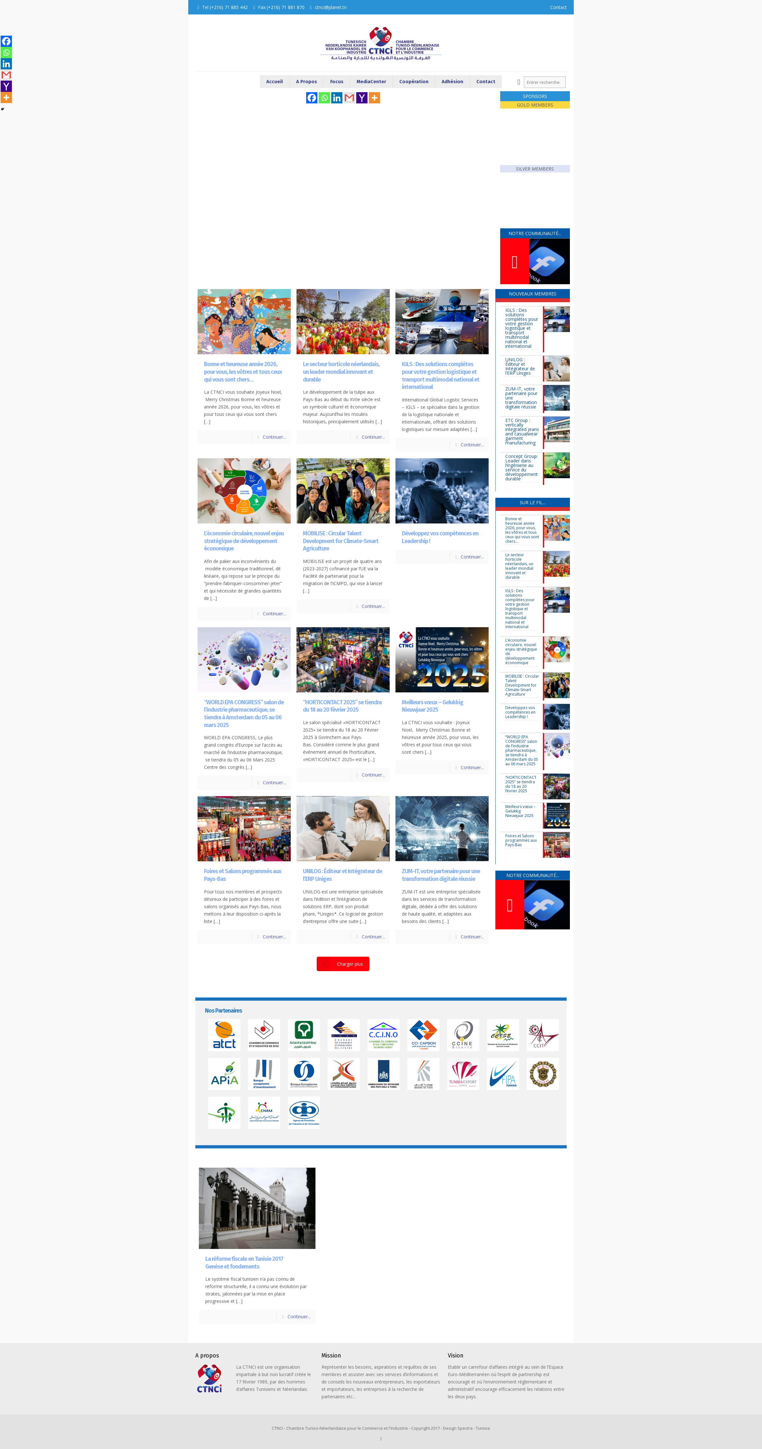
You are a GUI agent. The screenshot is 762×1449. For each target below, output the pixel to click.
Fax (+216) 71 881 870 (281, 7)
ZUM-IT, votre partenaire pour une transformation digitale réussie (441, 875)
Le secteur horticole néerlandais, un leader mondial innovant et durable (341, 372)
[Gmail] (349, 97)
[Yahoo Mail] (362, 97)
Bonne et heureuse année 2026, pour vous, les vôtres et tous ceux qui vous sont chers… (243, 372)
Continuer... (274, 437)
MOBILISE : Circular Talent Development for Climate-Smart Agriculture (340, 541)
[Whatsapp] (324, 97)
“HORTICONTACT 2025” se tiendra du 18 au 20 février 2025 (342, 706)
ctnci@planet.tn (331, 7)
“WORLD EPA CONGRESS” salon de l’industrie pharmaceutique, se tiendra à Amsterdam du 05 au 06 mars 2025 (244, 714)
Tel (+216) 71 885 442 (225, 7)
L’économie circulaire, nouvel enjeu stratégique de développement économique (244, 541)
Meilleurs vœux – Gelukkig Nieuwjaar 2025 (432, 706)
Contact (558, 7)
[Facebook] (311, 97)
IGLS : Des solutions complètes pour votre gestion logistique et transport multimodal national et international (440, 376)
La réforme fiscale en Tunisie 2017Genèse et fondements (244, 1262)
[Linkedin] (336, 97)
